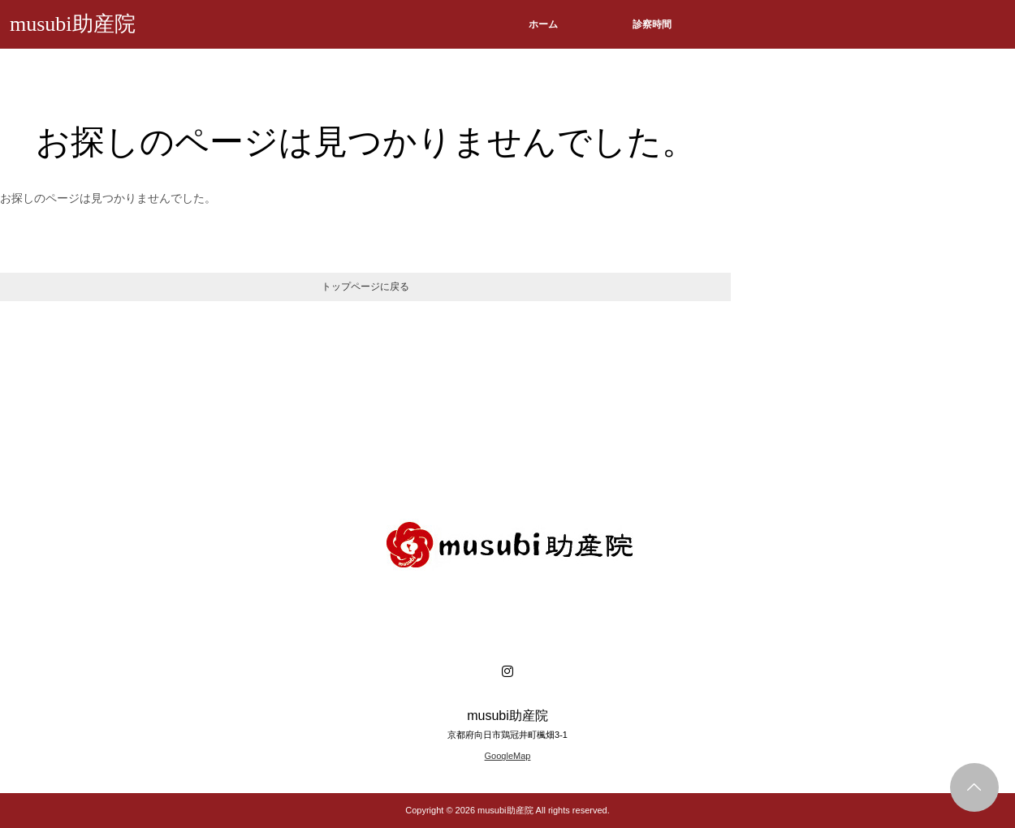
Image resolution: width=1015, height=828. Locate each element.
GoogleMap (508, 756)
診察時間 (652, 24)
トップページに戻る (365, 286)
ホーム (543, 24)
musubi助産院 (73, 24)
